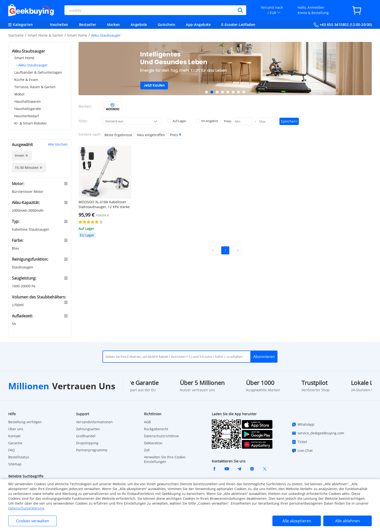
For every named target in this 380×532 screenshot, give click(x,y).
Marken (113, 24)
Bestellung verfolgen (25, 422)
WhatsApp (303, 424)
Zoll (147, 450)
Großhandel (85, 436)
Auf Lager (176, 121)
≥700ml (18, 305)
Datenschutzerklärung (26, 508)
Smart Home (77, 35)
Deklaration (153, 443)
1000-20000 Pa (24, 286)
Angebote (139, 24)
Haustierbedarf (26, 116)
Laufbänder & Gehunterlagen (38, 72)
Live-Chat (302, 450)
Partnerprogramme (91, 450)
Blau (16, 248)
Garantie (15, 443)
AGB (147, 422)
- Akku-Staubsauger (32, 65)
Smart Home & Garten (45, 35)
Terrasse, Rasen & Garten (34, 87)
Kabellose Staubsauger (31, 229)
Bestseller (87, 24)
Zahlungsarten (88, 429)
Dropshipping (87, 443)
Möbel (19, 94)
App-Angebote (198, 24)
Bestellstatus (18, 457)
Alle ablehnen (347, 521)
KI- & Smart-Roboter (30, 123)
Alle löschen (58, 144)
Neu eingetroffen (151, 135)
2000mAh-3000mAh (28, 210)
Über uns (15, 429)
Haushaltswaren (27, 101)
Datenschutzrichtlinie (161, 436)
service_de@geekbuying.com (318, 433)
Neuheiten (59, 24)
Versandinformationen (94, 422)
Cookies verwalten (32, 521)
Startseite (16, 35)
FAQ (11, 450)
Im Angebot (207, 121)
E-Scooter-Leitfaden (238, 24)
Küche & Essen (26, 79)
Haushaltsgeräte (27, 108)
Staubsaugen (23, 267)
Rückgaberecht (156, 429)
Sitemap (15, 464)
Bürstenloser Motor (28, 191)
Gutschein (166, 24)
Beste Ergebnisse (118, 135)
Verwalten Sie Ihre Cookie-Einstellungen (165, 459)
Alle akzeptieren (296, 521)
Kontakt (14, 436)
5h (14, 323)
